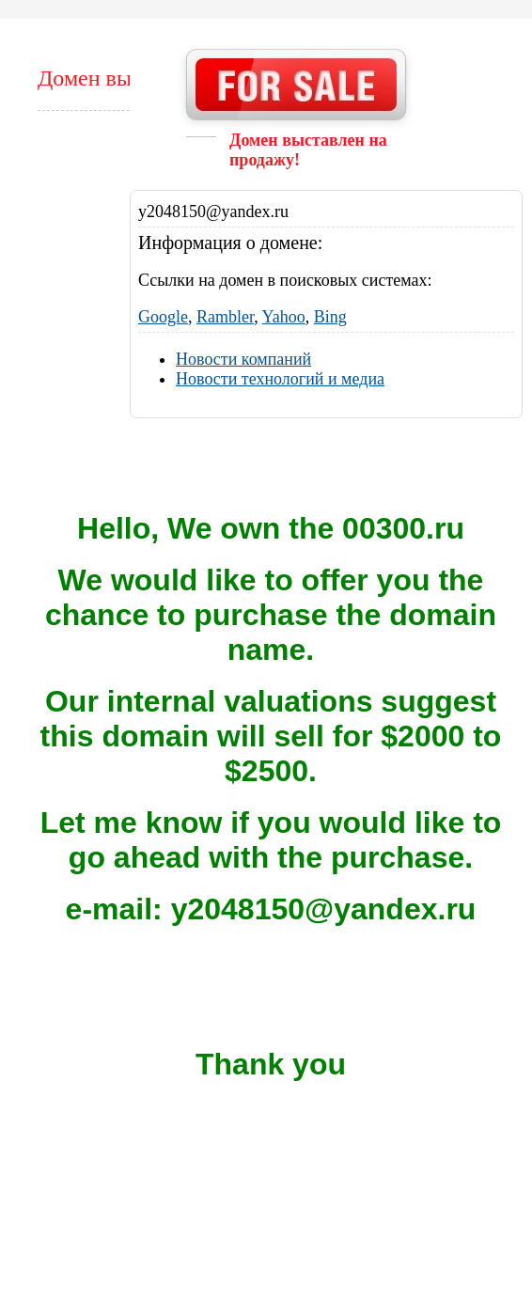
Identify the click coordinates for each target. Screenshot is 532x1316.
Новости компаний (243, 359)
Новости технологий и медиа (280, 378)
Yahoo (283, 316)
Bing (330, 316)
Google (163, 316)
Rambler (225, 316)
